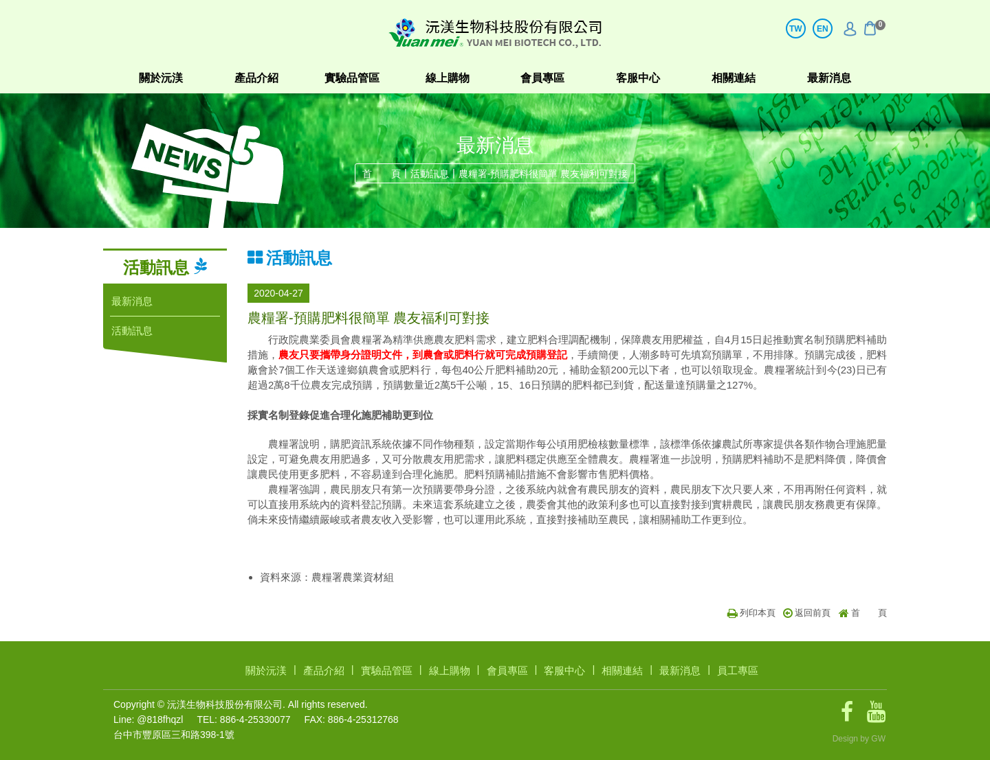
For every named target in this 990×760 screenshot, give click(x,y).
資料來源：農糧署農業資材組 (327, 577)
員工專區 (737, 670)
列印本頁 (751, 613)
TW (795, 29)
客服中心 (638, 78)
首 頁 (381, 173)
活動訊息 (429, 173)
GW (878, 739)
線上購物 (448, 78)
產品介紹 (256, 78)
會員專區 (542, 78)
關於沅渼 (161, 78)
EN (822, 29)
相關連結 (734, 78)
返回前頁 (806, 613)
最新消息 (829, 78)
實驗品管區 (352, 78)
